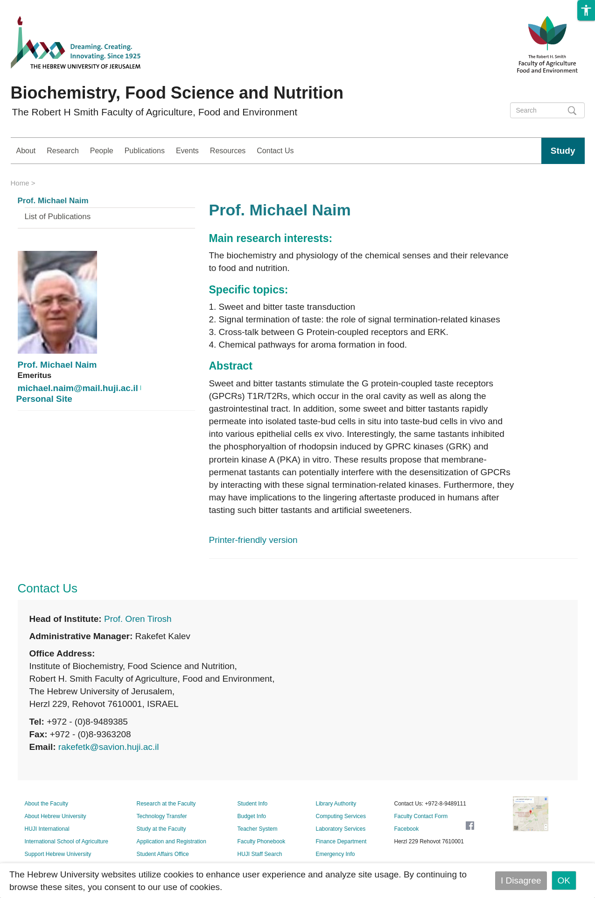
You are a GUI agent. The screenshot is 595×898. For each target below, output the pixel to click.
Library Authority (336, 803)
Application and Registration (171, 841)
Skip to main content (40, 6)
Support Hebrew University (58, 854)
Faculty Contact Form (421, 816)
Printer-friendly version (253, 540)
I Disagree (521, 880)
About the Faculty (46, 803)
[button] (586, 10)
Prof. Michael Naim (53, 201)
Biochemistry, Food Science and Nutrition (177, 92)
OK (564, 880)
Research (62, 151)
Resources (227, 151)
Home (20, 183)
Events (187, 151)
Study (563, 151)
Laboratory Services (341, 829)
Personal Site (44, 398)
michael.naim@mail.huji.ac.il (78, 388)
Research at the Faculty (166, 803)
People (101, 151)
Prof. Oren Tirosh (138, 619)
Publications (145, 151)
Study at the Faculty (161, 829)
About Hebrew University (55, 816)
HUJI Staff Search (260, 854)
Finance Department (341, 841)
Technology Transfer (162, 816)
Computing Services (341, 816)
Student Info (253, 803)
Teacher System (258, 829)
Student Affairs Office (163, 854)
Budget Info (252, 816)
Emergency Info (335, 854)
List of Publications (58, 217)
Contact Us (275, 151)
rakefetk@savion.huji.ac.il (108, 747)
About (26, 151)
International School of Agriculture (66, 841)
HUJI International (47, 829)
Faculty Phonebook (262, 841)
